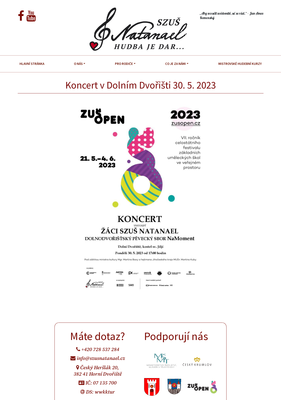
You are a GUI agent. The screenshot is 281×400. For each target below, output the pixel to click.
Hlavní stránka (31, 64)
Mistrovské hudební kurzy (240, 64)
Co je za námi (175, 64)
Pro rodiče (124, 64)
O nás (78, 64)
